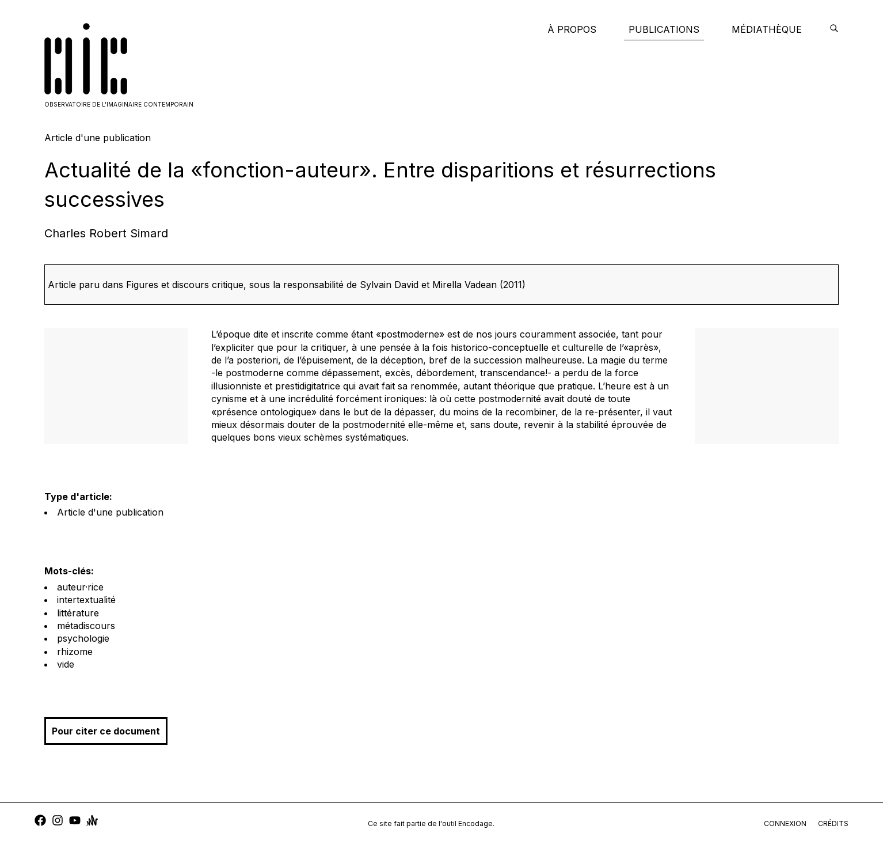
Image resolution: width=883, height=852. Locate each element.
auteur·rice (80, 587)
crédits (833, 823)
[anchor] (92, 822)
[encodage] (834, 29)
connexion (785, 823)
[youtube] (75, 822)
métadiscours (86, 625)
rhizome (75, 651)
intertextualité (86, 599)
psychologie (83, 638)
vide (65, 664)
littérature (78, 613)
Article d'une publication (110, 512)
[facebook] (40, 822)
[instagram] (57, 822)
